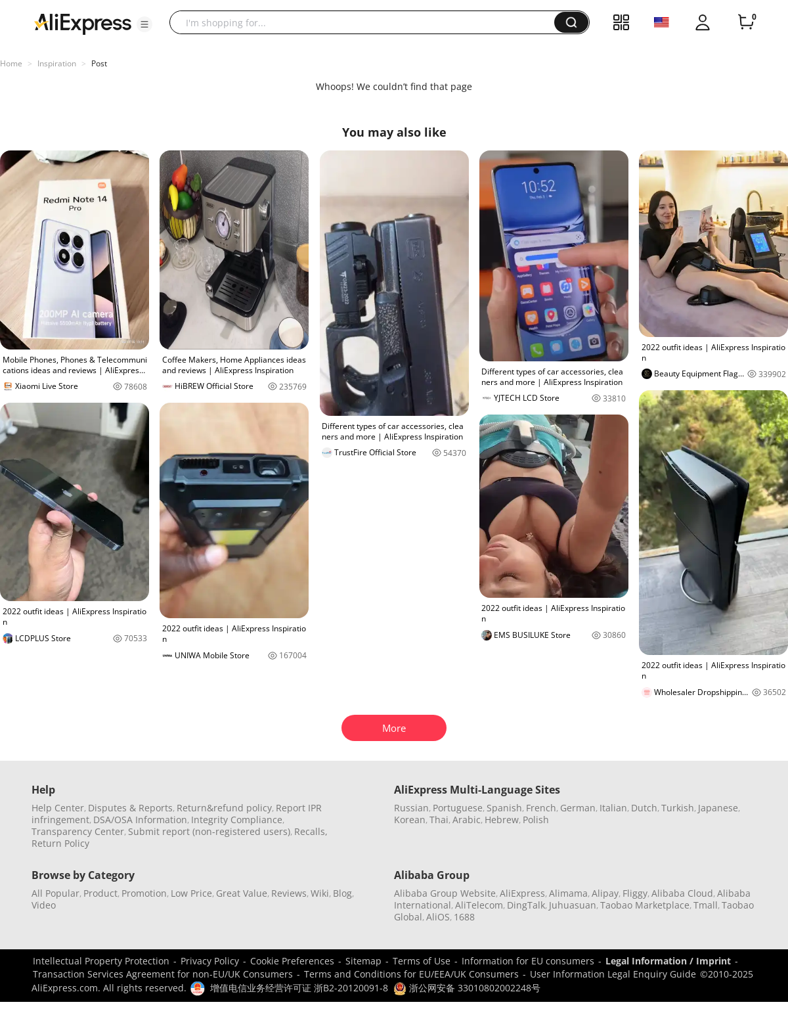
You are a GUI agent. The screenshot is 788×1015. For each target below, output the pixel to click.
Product (100, 893)
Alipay (605, 893)
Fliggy (635, 893)
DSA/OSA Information (140, 819)
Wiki (320, 893)
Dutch (644, 807)
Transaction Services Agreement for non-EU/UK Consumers (163, 974)
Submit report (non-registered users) (209, 831)
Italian (613, 807)
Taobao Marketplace (645, 905)
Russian (411, 807)
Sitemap (363, 961)
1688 (464, 917)
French (541, 807)
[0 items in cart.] (745, 22)
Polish (536, 819)
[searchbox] (366, 22)
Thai (439, 819)
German (578, 807)
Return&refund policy (224, 807)
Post (99, 63)
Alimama (568, 893)
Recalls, (311, 831)
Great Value (241, 893)
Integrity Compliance (236, 819)
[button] (144, 24)
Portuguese (458, 807)
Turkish (677, 807)
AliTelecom (479, 905)
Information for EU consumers (528, 961)
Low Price (191, 893)
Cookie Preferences (292, 961)
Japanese (718, 807)
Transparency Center (78, 831)
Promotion (144, 893)
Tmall (705, 905)
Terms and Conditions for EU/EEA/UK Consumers (411, 974)
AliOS (438, 917)
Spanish (504, 807)
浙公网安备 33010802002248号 (466, 987)
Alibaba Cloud (682, 893)
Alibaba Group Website (445, 893)
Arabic (466, 819)
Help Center (58, 807)
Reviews (289, 893)
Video (44, 905)
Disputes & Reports (130, 807)
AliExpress (522, 893)
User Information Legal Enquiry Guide (613, 974)
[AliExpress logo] (83, 23)
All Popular (55, 893)
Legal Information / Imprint (668, 961)
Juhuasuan (572, 905)
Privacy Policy (210, 961)
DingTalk (526, 905)
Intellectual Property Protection (101, 961)
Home (11, 63)
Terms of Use (421, 961)
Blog (342, 893)
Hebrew (502, 819)
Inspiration (56, 63)
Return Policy (60, 843)
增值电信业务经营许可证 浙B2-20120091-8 (299, 987)
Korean (410, 819)
